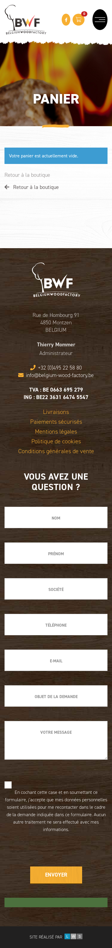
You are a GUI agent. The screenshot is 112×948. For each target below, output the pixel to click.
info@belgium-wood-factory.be (56, 375)
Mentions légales (56, 431)
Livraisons (56, 412)
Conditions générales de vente (56, 451)
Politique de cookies (56, 441)
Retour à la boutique (27, 175)
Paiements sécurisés (56, 421)
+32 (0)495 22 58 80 (56, 367)
